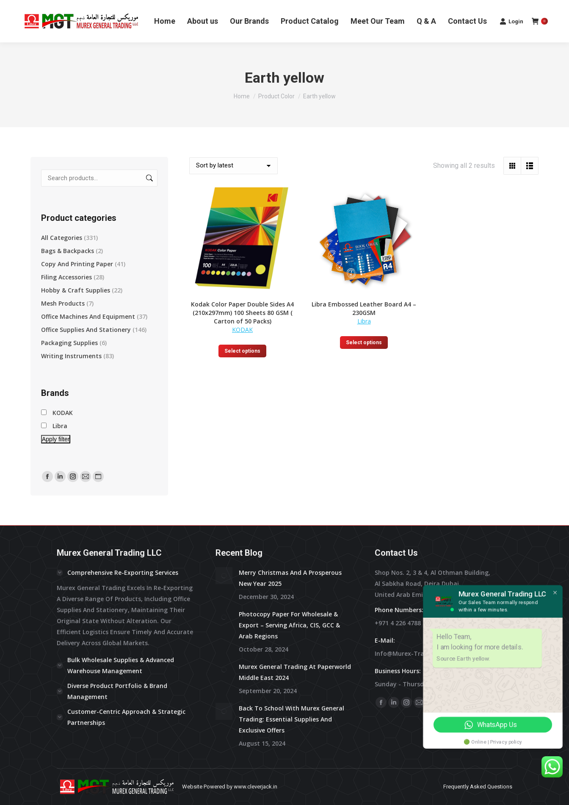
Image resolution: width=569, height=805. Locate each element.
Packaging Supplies (69, 343)
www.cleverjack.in (255, 786)
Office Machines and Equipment (88, 316)
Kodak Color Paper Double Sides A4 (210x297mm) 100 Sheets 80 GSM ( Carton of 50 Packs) (242, 312)
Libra (364, 321)
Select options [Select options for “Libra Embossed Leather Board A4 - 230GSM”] (364, 342)
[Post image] (223, 575)
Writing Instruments (71, 356)
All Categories (61, 238)
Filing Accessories (66, 277)
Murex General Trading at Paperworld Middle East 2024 (295, 672)
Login (511, 21)
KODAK (242, 330)
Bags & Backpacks (67, 251)
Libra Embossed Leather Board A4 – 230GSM (364, 308)
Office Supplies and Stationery (86, 330)
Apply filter (55, 439)
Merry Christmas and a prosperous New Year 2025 (290, 578)
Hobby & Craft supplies (75, 290)
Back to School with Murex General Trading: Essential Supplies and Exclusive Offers (291, 719)
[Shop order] (233, 165)
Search (148, 178)
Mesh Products (63, 303)
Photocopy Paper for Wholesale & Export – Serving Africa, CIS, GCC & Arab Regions (289, 625)
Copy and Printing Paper (77, 264)
